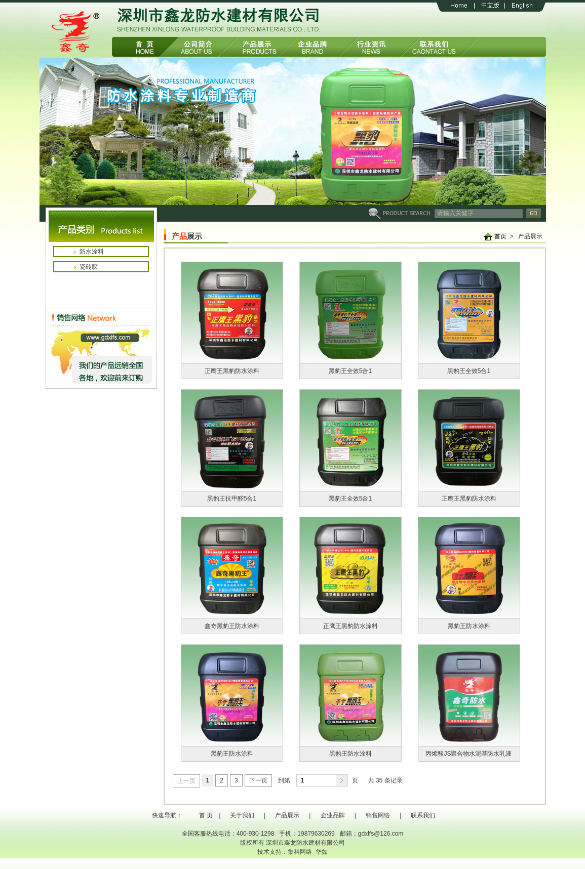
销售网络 (378, 815)
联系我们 (423, 815)
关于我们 (242, 815)
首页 (500, 236)
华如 (322, 851)
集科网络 (300, 851)
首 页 (206, 815)
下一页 (258, 780)
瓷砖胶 (89, 266)
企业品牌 (333, 815)
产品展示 (287, 815)
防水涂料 (92, 251)
